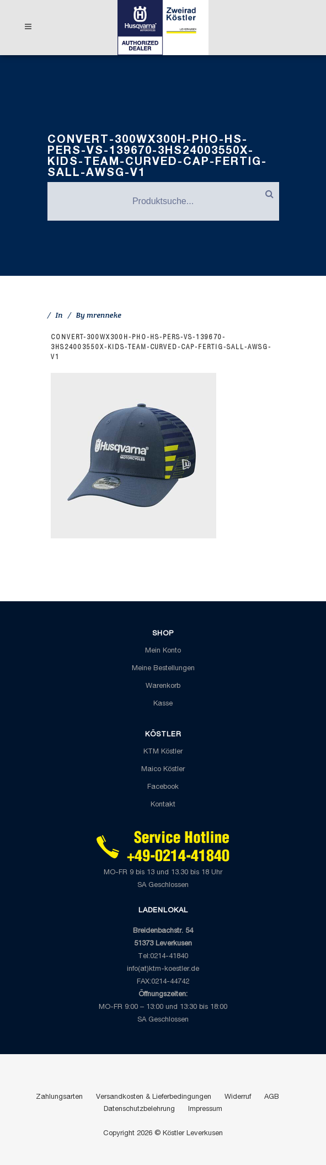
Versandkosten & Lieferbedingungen (153, 1097)
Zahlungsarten (59, 1097)
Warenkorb (163, 686)
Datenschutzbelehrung (139, 1109)
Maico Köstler (163, 769)
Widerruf (238, 1097)
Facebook (163, 787)
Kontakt (163, 805)
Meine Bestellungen (163, 668)
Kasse (163, 704)
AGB (271, 1097)
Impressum (205, 1109)
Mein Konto (163, 651)
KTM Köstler (163, 752)
